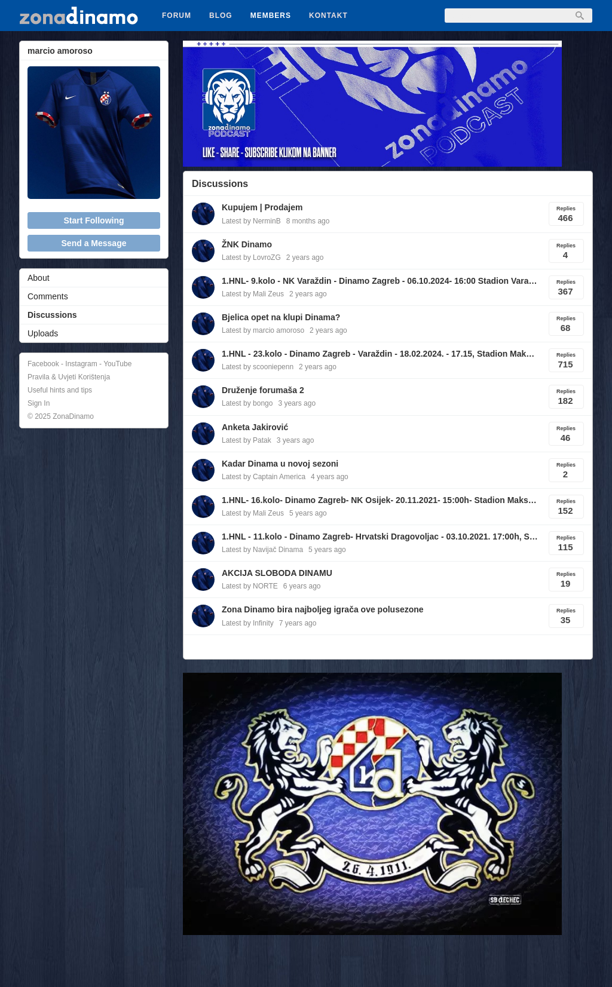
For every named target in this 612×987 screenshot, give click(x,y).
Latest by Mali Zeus (253, 294)
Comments (47, 296)
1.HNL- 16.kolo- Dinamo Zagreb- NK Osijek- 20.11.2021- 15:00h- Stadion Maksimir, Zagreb (380, 500)
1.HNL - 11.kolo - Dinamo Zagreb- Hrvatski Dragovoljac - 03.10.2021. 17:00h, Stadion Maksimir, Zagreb (380, 536)
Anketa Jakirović (255, 427)
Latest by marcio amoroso (263, 330)
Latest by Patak (246, 440)
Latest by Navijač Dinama (262, 549)
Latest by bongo (247, 403)
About (38, 278)
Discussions (51, 315)
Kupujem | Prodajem (262, 207)
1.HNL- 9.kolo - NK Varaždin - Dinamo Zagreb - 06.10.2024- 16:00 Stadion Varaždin (380, 281)
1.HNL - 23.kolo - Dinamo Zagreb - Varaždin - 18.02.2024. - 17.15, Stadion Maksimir (380, 353)
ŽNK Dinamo (247, 244)
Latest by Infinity (248, 623)
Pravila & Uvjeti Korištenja (68, 377)
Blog (220, 15)
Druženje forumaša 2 (263, 390)
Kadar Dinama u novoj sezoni (280, 463)
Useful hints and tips (59, 390)
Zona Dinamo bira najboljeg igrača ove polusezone (323, 609)
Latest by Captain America (263, 477)
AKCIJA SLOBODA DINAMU (277, 573)
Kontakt (328, 15)
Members (270, 15)
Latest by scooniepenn (257, 367)
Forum (176, 15)
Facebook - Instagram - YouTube (79, 364)
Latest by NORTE (250, 586)
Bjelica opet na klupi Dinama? (281, 317)
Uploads (42, 333)
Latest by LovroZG (251, 257)
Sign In (38, 403)
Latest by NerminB (251, 221)
